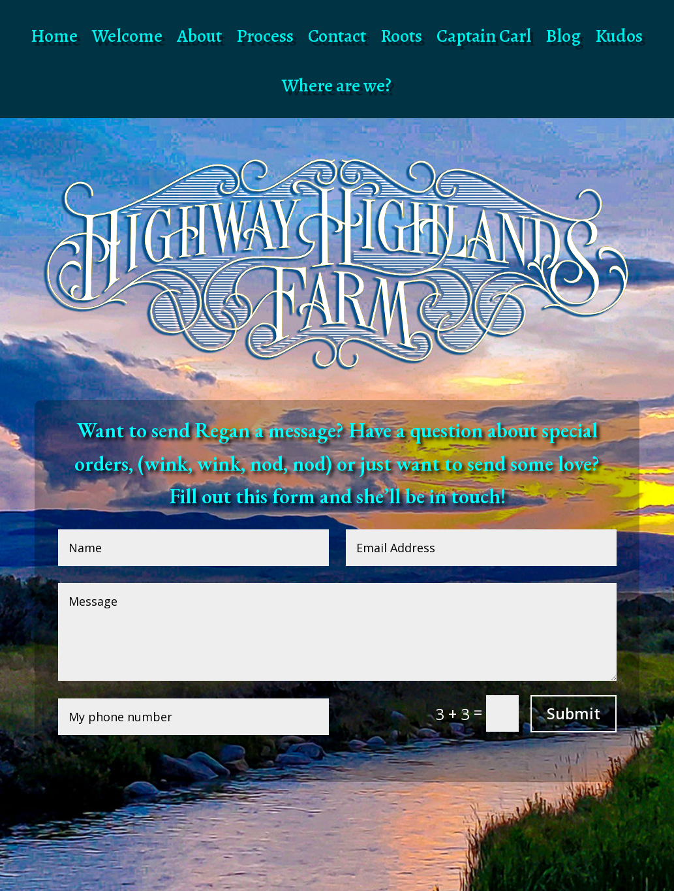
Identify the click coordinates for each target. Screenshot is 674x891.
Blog (563, 35)
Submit (573, 713)
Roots (401, 35)
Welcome (127, 35)
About (199, 35)
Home (54, 35)
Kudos (619, 35)
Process (265, 35)
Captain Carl (484, 35)
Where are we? (336, 85)
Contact (337, 35)
